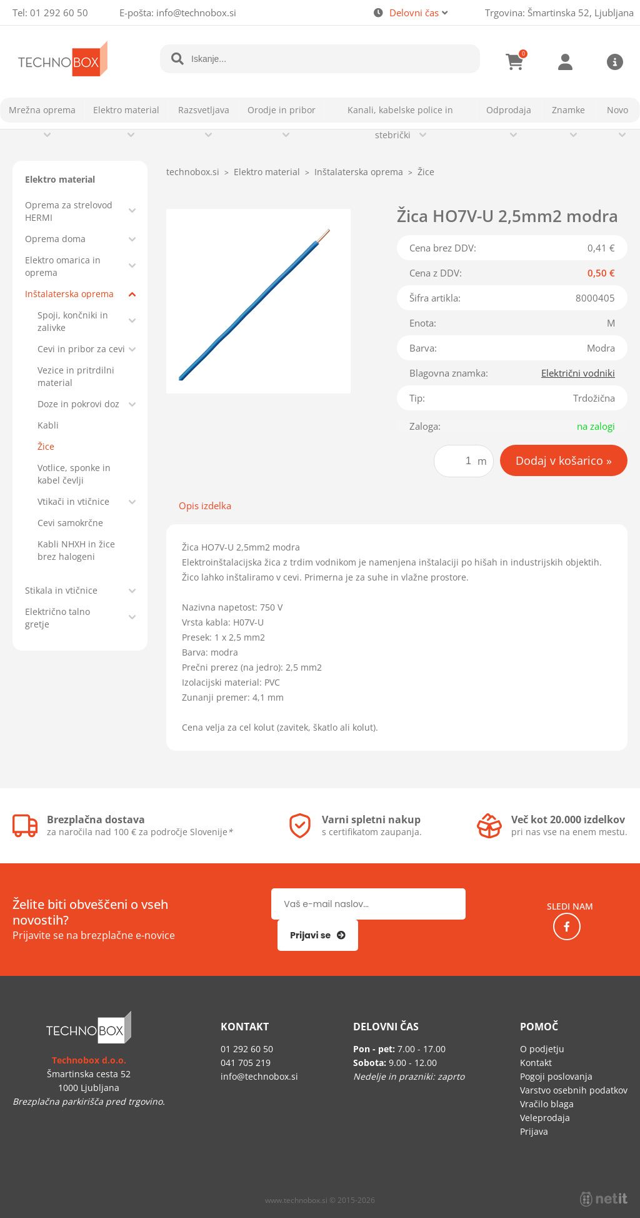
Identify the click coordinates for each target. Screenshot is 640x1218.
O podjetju (542, 1049)
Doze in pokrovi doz (78, 404)
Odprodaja (508, 110)
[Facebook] (567, 926)
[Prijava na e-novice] (318, 935)
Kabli (48, 425)
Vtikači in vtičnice (73, 501)
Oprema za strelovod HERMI (68, 211)
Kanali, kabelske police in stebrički (400, 122)
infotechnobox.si (196, 12)
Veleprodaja (545, 1118)
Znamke (568, 110)
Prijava (565, 61)
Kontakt (536, 1062)
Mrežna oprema (42, 110)
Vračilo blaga (547, 1104)
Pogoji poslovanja (556, 1076)
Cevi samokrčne (70, 523)
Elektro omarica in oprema (63, 266)
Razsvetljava (203, 110)
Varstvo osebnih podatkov (574, 1090)
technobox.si (192, 172)
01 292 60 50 (59, 12)
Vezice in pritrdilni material (76, 376)
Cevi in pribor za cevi (81, 349)
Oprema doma (55, 239)
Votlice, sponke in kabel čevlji (74, 474)
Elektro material (126, 110)
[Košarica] (515, 61)
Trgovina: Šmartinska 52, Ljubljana (559, 12)
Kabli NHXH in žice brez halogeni (76, 550)
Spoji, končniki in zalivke (73, 321)
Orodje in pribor (282, 110)
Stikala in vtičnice (61, 590)
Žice (46, 446)
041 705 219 (246, 1062)
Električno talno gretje (57, 618)
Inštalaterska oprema (69, 294)
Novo (617, 110)
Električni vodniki (578, 373)
